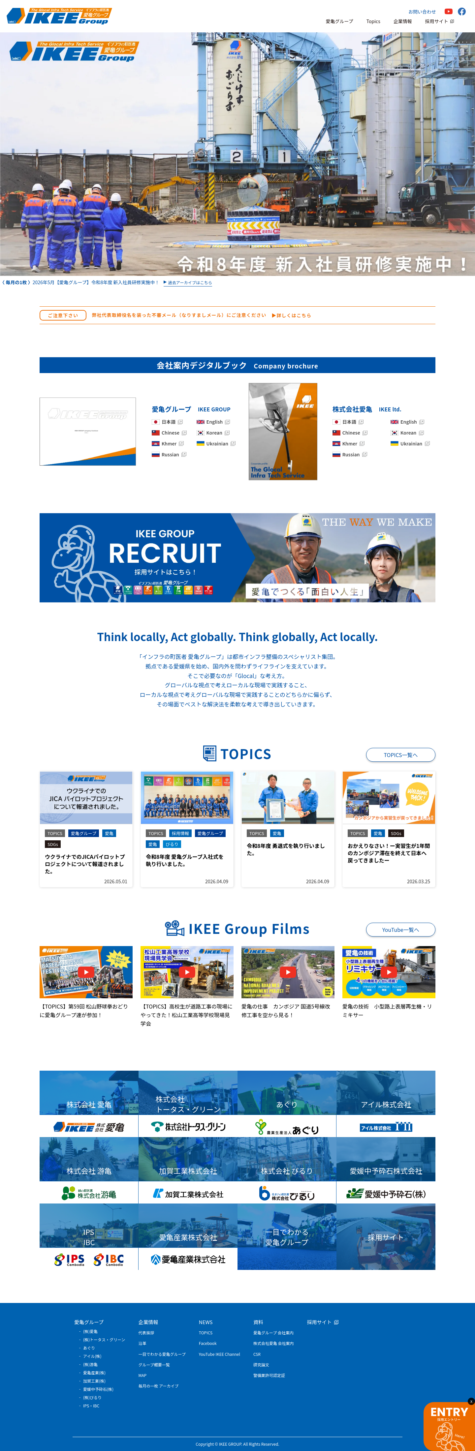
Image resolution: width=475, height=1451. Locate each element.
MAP (143, 1375)
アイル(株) (92, 1356)
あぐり (89, 1348)
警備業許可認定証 (269, 1375)
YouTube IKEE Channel (219, 1354)
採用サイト (436, 21)
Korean (214, 433)
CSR (257, 1354)
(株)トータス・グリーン (104, 1339)
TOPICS (205, 1332)
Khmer (169, 443)
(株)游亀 (90, 1364)
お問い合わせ (422, 11)
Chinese (170, 433)
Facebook (208, 1343)
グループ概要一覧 (154, 1364)
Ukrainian (217, 443)
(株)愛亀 (90, 1331)
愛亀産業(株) (94, 1372)
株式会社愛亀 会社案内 (273, 1343)
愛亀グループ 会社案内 (273, 1332)
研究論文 (261, 1364)
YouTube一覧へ (400, 930)
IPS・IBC (91, 1405)
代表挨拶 (146, 1332)
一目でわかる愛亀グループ (162, 1354)
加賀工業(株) (94, 1381)
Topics (373, 21)
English (214, 422)
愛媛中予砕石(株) (98, 1389)
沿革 (142, 1343)
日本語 (168, 422)
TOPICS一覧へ (401, 755)
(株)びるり (92, 1397)
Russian (170, 454)
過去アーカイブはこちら (190, 283)
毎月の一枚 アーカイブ (159, 1386)
